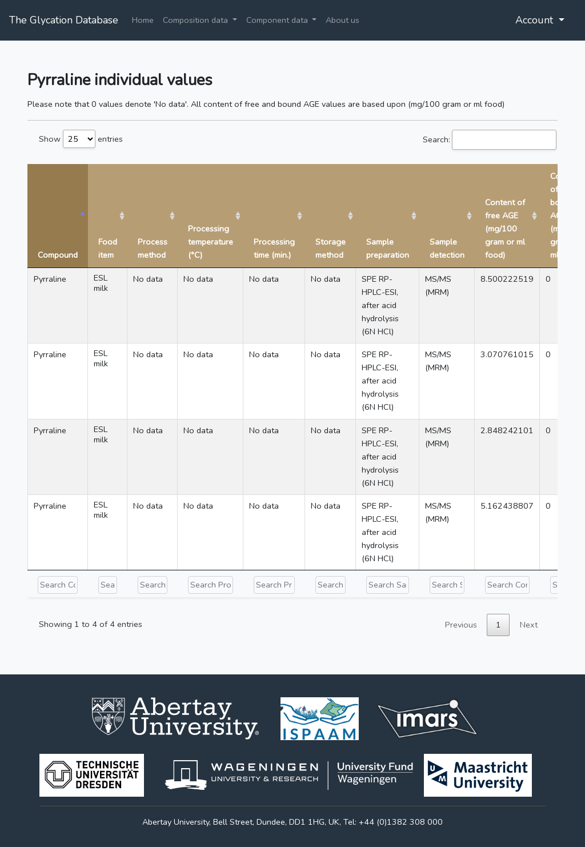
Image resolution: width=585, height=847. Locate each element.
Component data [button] (278, 20)
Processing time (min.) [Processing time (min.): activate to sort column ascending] (274, 248)
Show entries (81, 139)
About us (342, 20)
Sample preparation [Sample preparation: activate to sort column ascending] (387, 248)
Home (143, 20)
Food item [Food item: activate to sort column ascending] (107, 248)
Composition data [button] (196, 20)
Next (529, 624)
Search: (489, 140)
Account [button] (535, 20)
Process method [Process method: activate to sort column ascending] (152, 248)
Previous (461, 624)
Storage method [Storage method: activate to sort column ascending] (330, 248)
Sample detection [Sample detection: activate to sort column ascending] (447, 248)
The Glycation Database (63, 20)
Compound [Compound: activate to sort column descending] (58, 255)
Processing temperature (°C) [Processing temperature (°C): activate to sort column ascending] (210, 242)
